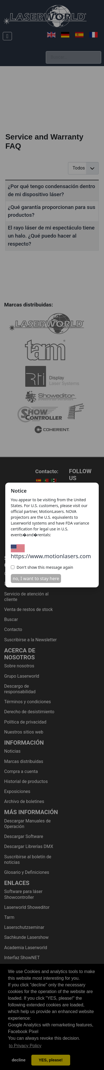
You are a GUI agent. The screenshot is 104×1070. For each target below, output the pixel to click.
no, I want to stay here (36, 578)
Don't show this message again (42, 567)
